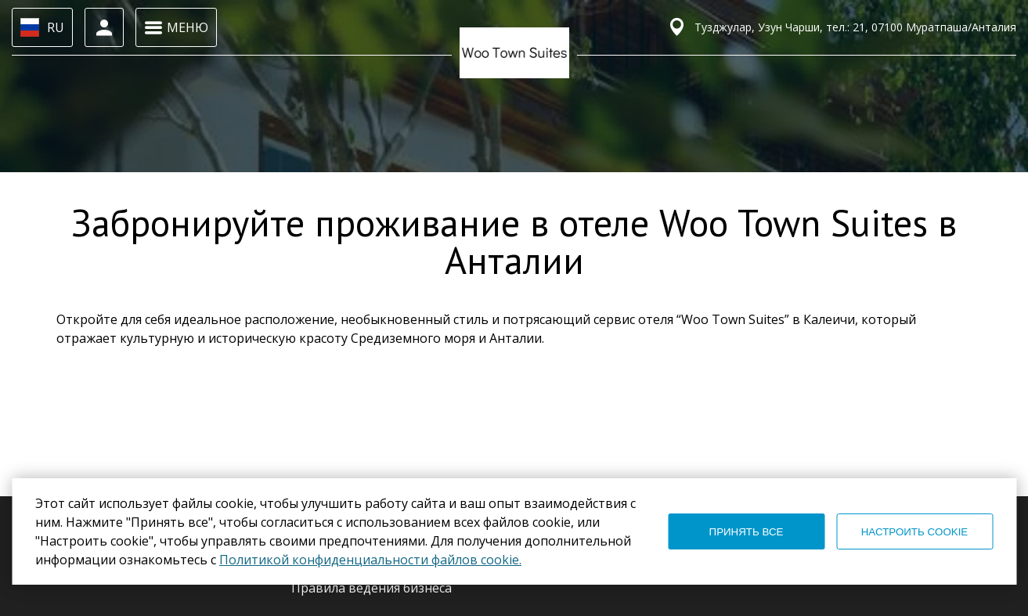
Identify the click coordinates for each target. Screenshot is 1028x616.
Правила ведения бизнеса (371, 587)
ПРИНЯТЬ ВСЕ (746, 532)
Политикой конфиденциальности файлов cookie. (370, 559)
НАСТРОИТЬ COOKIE (914, 532)
